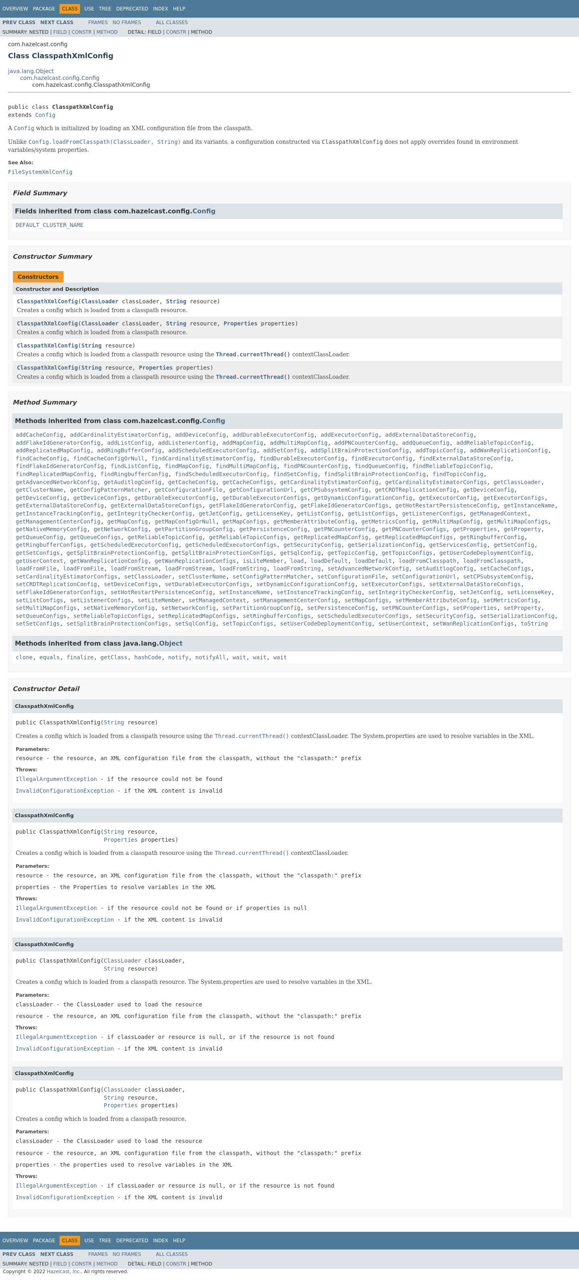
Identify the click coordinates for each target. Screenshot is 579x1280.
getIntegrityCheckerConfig (149, 513)
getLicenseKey (268, 513)
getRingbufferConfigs (50, 545)
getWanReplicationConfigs (195, 561)
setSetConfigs (38, 623)
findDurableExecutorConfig (302, 458)
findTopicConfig (458, 474)
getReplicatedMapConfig (331, 537)
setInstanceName (244, 592)
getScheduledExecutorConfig (134, 545)
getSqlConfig (300, 553)
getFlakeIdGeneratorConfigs (344, 505)
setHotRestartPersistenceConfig (161, 592)
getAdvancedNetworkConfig (56, 482)
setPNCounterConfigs (414, 608)
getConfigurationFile (189, 490)
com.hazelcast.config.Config (59, 78)
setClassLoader (148, 576)
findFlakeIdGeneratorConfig (60, 466)
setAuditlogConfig (444, 568)
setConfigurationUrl (424, 576)
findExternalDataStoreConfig (465, 458)
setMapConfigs (367, 600)
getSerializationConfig (385, 545)
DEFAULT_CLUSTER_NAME (50, 225)
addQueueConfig (426, 443)
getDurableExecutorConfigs (264, 498)
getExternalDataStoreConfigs (156, 505)
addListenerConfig (187, 443)
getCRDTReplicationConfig (415, 490)
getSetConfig (514, 545)
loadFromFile (36, 568)
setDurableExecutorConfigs (207, 584)
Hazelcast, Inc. (64, 1271)
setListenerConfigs (100, 600)
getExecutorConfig (447, 498)
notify (178, 657)
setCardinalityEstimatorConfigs (66, 576)
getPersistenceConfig (273, 529)
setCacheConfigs (505, 568)
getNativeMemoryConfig (51, 529)
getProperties (475, 529)
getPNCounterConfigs (414, 529)
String (176, 301)
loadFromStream (134, 568)
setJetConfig (480, 592)
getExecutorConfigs (513, 498)
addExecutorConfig (349, 434)
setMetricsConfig (510, 600)
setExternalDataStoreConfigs (475, 584)
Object (171, 643)
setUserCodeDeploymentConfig (326, 623)
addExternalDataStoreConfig (429, 434)
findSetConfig (295, 474)
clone (24, 657)
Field (60, 32)
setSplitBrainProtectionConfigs (117, 623)
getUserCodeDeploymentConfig (485, 553)
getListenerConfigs (432, 513)
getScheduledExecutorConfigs (231, 545)
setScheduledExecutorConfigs (363, 616)
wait (239, 657)
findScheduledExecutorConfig (221, 474)
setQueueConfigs (41, 616)
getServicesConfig (458, 545)
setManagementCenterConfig (295, 600)
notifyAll (210, 657)
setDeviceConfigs (131, 584)
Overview (15, 9)
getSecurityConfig (312, 545)
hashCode (147, 657)
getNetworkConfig (121, 529)
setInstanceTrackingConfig (319, 592)
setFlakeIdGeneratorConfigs (60, 592)
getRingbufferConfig (492, 537)
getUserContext (39, 561)
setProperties (475, 608)
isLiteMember (263, 561)
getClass (114, 657)
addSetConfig (283, 450)
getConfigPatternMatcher (109, 490)
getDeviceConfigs (100, 498)
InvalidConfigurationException (65, 790)
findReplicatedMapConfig (55, 474)
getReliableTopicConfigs (248, 537)
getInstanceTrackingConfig (58, 513)
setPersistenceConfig (341, 608)
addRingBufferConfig (129, 450)
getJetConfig (219, 513)
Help (179, 9)
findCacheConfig (41, 458)
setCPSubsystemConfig (497, 576)
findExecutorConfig (381, 458)
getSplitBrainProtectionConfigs (222, 553)
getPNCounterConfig (344, 529)
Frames (98, 22)
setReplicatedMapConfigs (197, 616)
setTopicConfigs (247, 623)
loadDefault (329, 561)
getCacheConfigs (247, 482)
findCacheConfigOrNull (108, 458)
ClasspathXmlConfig (47, 301)
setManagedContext (217, 600)
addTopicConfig (439, 450)
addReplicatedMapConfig (53, 450)
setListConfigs (39, 600)
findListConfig (134, 466)
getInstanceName (529, 505)
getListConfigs (371, 513)
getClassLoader (517, 482)
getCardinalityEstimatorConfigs (436, 482)
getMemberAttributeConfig (314, 521)
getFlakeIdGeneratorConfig (251, 505)
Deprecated (132, 9)
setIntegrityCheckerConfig (410, 592)
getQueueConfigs (95, 537)
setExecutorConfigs (392, 584)
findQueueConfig (380, 466)
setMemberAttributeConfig (435, 600)
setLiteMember (160, 600)
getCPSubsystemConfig (334, 490)
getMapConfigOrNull (185, 521)
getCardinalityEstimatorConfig (329, 482)
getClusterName (39, 490)
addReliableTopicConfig (493, 443)
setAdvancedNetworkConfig (368, 568)
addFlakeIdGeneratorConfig (58, 443)
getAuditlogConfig (132, 482)
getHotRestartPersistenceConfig (446, 505)
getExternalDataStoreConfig (60, 505)
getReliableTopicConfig (164, 537)
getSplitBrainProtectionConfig (115, 553)
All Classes (172, 22)
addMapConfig (242, 443)
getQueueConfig (39, 537)
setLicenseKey (529, 592)
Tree (105, 9)
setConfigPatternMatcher (271, 576)
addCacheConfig (39, 434)
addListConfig (129, 443)
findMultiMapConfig (246, 466)
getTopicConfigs (407, 553)
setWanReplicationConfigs (473, 623)
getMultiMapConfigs (517, 521)
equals (49, 657)
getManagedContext (499, 513)
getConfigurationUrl (261, 490)
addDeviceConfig (200, 434)
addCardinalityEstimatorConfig (119, 434)
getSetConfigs (38, 553)
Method (107, 32)
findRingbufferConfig (134, 474)
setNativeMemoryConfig (119, 608)
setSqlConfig (195, 623)
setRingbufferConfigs (277, 616)
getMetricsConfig (388, 521)
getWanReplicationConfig (109, 561)
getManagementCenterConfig (58, 521)
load (297, 561)
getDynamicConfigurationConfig (363, 498)
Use (89, 9)
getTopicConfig (351, 553)
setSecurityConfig (444, 616)
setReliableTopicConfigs (112, 616)
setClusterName (202, 576)
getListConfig (319, 513)
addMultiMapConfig (298, 443)
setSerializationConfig (517, 616)
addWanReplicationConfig (509, 450)
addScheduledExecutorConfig (212, 450)
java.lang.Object (31, 71)
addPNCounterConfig (364, 443)
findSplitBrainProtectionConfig (375, 474)
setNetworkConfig (188, 608)
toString (534, 623)
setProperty (522, 608)
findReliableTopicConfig (451, 466)
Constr (82, 32)
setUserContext (402, 623)
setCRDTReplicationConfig (56, 584)
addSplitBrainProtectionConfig (359, 450)
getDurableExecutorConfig (175, 498)
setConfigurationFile (351, 576)
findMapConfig (187, 466)
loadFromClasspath (427, 561)
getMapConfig (127, 521)
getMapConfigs (244, 521)
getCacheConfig (192, 482)
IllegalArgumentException (56, 779)
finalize (79, 657)
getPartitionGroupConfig (194, 529)
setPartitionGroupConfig (261, 608)
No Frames (127, 22)
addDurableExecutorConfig (273, 434)
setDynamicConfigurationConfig (305, 584)
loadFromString (243, 568)
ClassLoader (100, 301)
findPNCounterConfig (315, 466)
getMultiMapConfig (451, 521)
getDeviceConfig (488, 490)
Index (160, 9)
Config (45, 115)
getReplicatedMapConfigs (414, 537)
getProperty (522, 529)
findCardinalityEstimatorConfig (202, 458)
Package (44, 9)
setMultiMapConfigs (46, 608)
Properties (240, 323)
